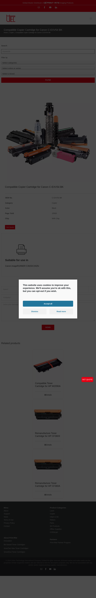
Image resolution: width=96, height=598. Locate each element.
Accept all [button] (48, 304)
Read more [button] (61, 311)
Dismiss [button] (34, 311)
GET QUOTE (87, 380)
